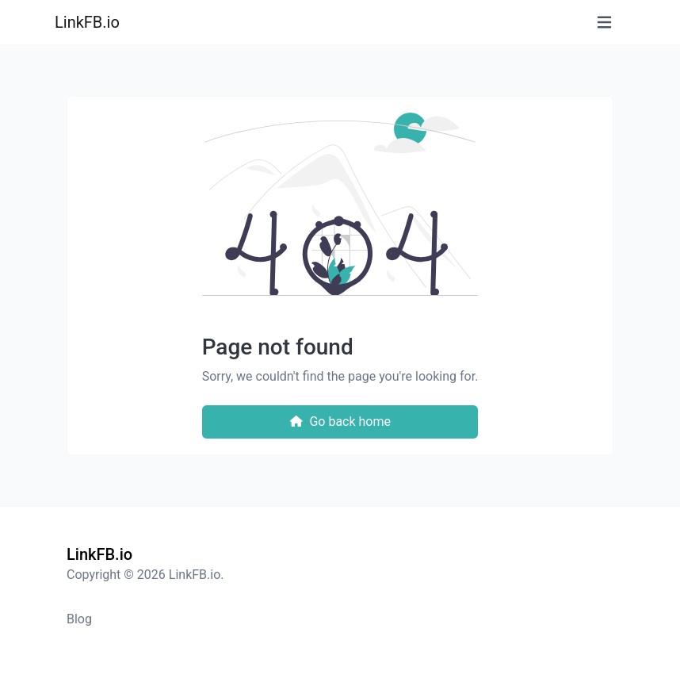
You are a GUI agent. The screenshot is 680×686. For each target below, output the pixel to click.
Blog (79, 619)
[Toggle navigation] (604, 22)
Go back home (340, 421)
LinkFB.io (87, 22)
